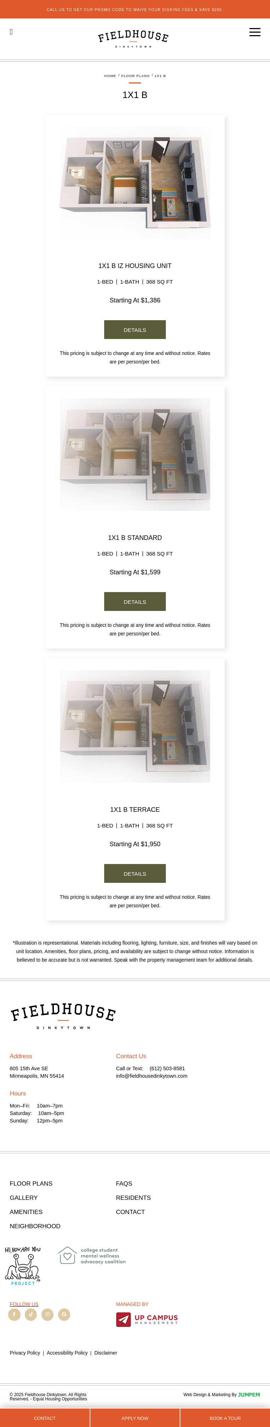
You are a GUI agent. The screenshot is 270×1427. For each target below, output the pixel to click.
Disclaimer (105, 1353)
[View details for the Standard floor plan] (135, 454)
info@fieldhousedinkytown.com (152, 1076)
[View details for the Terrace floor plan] (135, 726)
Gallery (24, 1198)
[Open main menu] (255, 31)
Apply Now (135, 1418)
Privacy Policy (25, 1353)
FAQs (124, 1184)
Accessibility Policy (67, 1353)
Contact (45, 1418)
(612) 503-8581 (167, 1068)
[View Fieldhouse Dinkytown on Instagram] (47, 1314)
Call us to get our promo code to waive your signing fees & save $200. (135, 10)
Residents (133, 1198)
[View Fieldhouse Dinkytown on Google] (64, 1314)
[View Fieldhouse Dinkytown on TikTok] (31, 1314)
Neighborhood (35, 1226)
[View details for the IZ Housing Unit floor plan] (135, 182)
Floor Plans (31, 1184)
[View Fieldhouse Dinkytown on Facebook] (14, 1314)
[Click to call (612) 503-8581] (11, 31)
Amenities (26, 1212)
